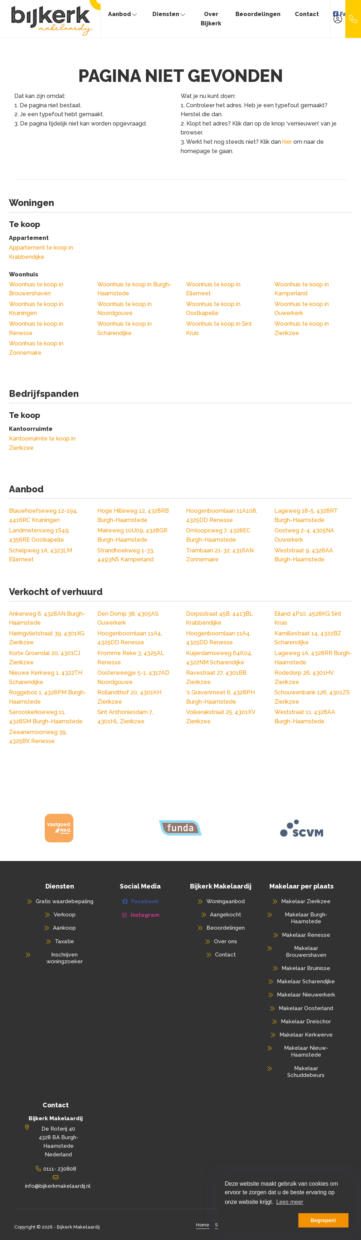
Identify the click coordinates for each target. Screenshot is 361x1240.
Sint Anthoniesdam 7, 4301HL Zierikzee (125, 717)
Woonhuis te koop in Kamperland (301, 289)
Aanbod (123, 14)
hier (287, 141)
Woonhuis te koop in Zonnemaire (36, 348)
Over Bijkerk (211, 19)
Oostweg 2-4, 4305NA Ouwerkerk (304, 535)
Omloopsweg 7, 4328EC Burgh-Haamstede (218, 535)
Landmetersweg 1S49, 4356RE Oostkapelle (39, 535)
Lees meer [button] (289, 1202)
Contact (307, 14)
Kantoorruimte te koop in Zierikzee (42, 443)
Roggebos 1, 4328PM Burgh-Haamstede (47, 697)
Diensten (169, 14)
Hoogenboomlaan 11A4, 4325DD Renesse (129, 638)
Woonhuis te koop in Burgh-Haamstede (134, 289)
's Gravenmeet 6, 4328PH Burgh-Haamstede (220, 697)
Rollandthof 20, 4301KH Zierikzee (129, 697)
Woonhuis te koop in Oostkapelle (213, 309)
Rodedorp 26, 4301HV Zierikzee (303, 677)
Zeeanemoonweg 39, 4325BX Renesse (38, 737)
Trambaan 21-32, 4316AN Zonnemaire (220, 555)
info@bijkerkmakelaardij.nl (58, 1186)
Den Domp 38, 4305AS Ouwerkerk (127, 618)
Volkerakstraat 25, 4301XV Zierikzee (220, 717)
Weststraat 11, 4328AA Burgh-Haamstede (304, 717)
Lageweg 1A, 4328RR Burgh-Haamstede (313, 658)
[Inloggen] (337, 19)
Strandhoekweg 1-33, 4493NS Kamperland (125, 555)
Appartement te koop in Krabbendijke (41, 252)
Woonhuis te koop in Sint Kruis (219, 328)
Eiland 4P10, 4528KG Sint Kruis (307, 618)
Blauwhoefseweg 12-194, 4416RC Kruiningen (43, 515)
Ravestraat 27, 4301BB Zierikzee (216, 677)
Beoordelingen (257, 14)
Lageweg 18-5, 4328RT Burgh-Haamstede (306, 515)
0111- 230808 (59, 1169)
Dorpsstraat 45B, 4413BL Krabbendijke (219, 618)
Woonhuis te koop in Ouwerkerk (301, 309)
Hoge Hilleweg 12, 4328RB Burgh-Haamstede (133, 515)
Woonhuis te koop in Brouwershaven (36, 289)
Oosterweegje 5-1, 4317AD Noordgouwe (133, 677)
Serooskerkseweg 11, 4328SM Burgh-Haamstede (46, 717)
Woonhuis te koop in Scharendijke (124, 328)
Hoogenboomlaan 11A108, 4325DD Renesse (221, 515)
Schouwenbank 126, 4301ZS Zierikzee (312, 697)
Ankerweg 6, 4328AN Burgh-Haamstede (47, 618)
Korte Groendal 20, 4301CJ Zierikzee (44, 658)
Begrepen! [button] (323, 1220)
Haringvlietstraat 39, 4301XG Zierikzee (46, 638)
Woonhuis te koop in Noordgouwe (124, 309)
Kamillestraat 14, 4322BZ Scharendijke (307, 638)
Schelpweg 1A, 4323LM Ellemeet (40, 555)
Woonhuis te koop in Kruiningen (36, 309)
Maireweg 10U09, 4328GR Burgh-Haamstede (132, 535)
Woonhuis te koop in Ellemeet (213, 289)
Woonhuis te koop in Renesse (36, 328)
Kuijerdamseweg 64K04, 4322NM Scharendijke (219, 658)
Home (202, 1224)
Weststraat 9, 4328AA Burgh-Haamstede (303, 555)
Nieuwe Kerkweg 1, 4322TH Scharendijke (45, 677)
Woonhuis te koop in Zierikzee (301, 328)
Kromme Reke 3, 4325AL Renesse (130, 658)
